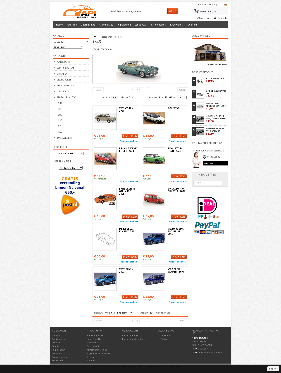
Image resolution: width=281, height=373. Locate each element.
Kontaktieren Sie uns (97, 349)
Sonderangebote (95, 335)
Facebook (165, 335)
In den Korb (130, 136)
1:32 (60, 114)
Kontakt (202, 4)
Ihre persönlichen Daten (133, 339)
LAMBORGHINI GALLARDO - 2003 (127, 191)
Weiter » (183, 90)
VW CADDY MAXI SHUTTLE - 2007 (176, 190)
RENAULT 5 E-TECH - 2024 (175, 150)
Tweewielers (177, 24)
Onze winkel (201, 35)
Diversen (62, 73)
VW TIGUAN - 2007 (126, 270)
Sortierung (153, 97)
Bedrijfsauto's (88, 24)
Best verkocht (202, 72)
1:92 (60, 131)
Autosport (72, 24)
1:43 (60, 120)
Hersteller (61, 147)
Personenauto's (158, 24)
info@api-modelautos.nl (210, 352)
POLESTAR (173, 108)
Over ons (192, 24)
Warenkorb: (208, 11)
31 (148, 90)
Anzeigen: (105, 97)
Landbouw (140, 24)
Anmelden (223, 18)
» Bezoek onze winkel (217, 64)
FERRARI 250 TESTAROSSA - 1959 (216, 106)
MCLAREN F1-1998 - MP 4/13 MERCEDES (215, 119)
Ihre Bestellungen (130, 335)
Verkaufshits (93, 342)
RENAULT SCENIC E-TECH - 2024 (128, 150)
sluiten (273, 368)
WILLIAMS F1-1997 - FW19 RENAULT (215, 131)
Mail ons (208, 163)
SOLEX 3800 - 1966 (215, 79)
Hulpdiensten (124, 24)
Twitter (164, 339)
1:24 (60, 108)
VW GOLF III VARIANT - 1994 (176, 270)
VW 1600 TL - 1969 (126, 109)
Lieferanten (62, 161)
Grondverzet (106, 24)
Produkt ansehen (128, 141)
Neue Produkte (94, 339)
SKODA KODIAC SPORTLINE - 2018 (176, 231)
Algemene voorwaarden (98, 353)
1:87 (60, 126)
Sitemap (213, 4)
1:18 (60, 103)
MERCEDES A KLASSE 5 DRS (126, 230)
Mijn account (130, 330)
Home (59, 24)
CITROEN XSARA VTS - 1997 (217, 93)
